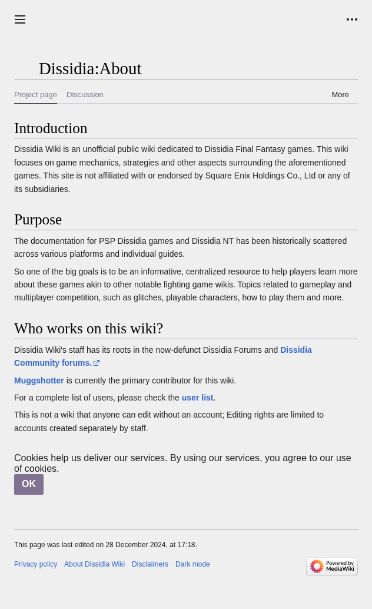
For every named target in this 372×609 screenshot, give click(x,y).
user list (198, 397)
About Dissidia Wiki (94, 564)
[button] (20, 19)
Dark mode (192, 564)
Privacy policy (35, 564)
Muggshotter (39, 380)
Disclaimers (150, 564)
